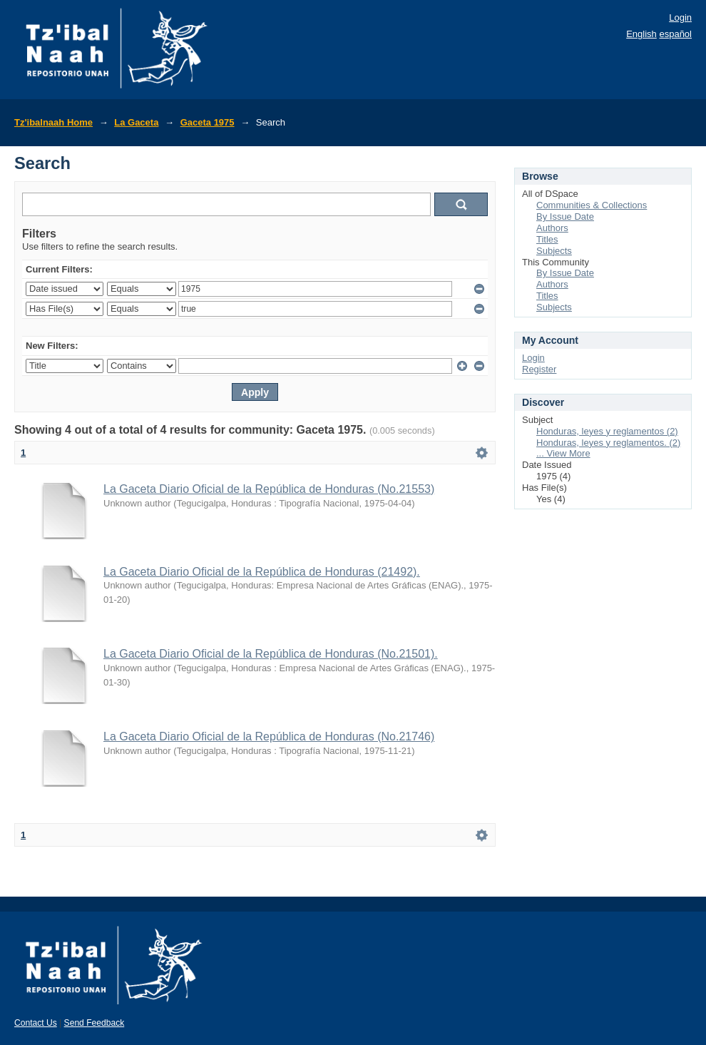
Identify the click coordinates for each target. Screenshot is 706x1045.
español (675, 34)
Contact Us (35, 1023)
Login (680, 17)
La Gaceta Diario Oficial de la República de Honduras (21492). (261, 572)
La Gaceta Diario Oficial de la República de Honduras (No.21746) (268, 736)
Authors (552, 228)
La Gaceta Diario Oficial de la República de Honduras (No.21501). (270, 654)
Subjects (554, 250)
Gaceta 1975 (207, 122)
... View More (563, 453)
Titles (547, 239)
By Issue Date (565, 216)
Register (539, 369)
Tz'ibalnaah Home (53, 122)
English (641, 34)
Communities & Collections (591, 205)
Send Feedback (94, 1023)
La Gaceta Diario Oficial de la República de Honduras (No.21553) (268, 489)
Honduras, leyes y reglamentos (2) (607, 431)
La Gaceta (136, 122)
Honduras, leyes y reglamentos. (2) (608, 442)
